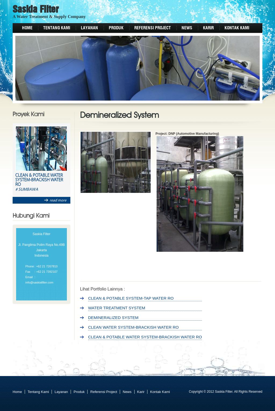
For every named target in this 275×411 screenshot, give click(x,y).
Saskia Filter (36, 10)
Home (27, 28)
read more (55, 200)
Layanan (89, 28)
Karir (208, 28)
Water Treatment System (116, 308)
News (187, 28)
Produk (116, 28)
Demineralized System (113, 317)
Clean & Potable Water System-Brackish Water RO (39, 180)
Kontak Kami (237, 28)
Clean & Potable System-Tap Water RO (130, 298)
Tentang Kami (56, 28)
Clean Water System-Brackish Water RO (133, 327)
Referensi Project (152, 28)
